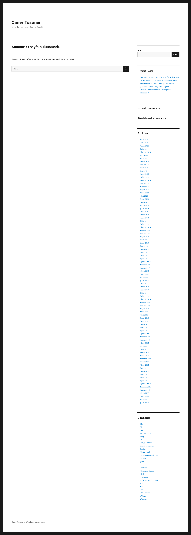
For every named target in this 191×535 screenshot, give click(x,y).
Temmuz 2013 (145, 387)
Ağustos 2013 (145, 384)
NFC (142, 474)
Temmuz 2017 (145, 265)
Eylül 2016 (144, 296)
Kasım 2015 (144, 327)
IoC (141, 464)
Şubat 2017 (144, 280)
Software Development (149, 480)
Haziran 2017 (145, 268)
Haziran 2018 (145, 233)
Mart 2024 (144, 168)
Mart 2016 (144, 315)
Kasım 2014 (144, 355)
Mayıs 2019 (144, 205)
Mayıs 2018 (144, 236)
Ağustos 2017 (145, 261)
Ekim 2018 (144, 221)
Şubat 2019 (144, 208)
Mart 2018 (144, 240)
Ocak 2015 (144, 349)
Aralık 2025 (144, 146)
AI (141, 427)
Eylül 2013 (144, 380)
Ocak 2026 (144, 143)
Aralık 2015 (144, 324)
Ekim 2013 (144, 377)
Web (142, 490)
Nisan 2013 (144, 396)
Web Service (145, 493)
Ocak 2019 (144, 211)
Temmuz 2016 (145, 302)
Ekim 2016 (144, 293)
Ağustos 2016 (145, 299)
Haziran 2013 (145, 390)
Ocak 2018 (144, 246)
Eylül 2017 (144, 258)
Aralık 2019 (144, 202)
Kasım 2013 (144, 374)
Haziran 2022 (145, 183)
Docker (143, 449)
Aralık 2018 (144, 215)
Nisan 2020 (144, 193)
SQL (142, 483)
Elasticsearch (145, 452)
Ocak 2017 (144, 283)
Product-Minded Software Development (155, 90)
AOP (142, 430)
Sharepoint (144, 477)
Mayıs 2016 (144, 308)
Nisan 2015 (144, 343)
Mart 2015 (144, 346)
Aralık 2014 (144, 352)
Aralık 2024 (144, 161)
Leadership (144, 468)
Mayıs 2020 (144, 190)
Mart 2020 (144, 196)
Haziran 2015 (145, 340)
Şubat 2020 (144, 199)
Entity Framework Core (149, 455)
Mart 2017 (144, 277)
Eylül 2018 (144, 224)
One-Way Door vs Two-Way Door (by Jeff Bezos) (159, 77)
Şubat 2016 (144, 318)
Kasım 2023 (144, 174)
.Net (141, 424)
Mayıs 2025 (144, 155)
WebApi (143, 496)
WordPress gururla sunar (35, 522)
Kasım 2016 (144, 290)
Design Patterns (146, 443)
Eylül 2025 (144, 149)
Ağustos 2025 (145, 152)
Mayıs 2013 (144, 393)
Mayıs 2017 (144, 271)
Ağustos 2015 (145, 333)
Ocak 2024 (144, 171)
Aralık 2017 (144, 249)
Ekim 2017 (144, 255)
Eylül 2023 (144, 177)
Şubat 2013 (144, 402)
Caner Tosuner (26, 22)
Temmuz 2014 (145, 359)
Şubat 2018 (144, 243)
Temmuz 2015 (145, 337)
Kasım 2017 (144, 252)
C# (141, 439)
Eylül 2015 (144, 330)
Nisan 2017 (144, 274)
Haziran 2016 (145, 305)
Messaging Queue (147, 471)
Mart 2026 (144, 139)
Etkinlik (143, 458)
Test (141, 486)
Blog (142, 436)
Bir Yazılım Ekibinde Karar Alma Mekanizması (158, 80)
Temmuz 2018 (145, 230)
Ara (139, 50)
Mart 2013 (144, 399)
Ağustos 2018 (145, 227)
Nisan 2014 (144, 365)
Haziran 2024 (145, 164)
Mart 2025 (144, 158)
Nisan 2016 (144, 312)
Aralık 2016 (144, 287)
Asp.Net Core (145, 433)
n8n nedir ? (144, 93)
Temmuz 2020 (145, 186)
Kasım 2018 (144, 218)
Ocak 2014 (144, 368)
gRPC (142, 461)
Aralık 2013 (144, 371)
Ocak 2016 (144, 321)
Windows (143, 499)
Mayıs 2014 (144, 362)
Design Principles (147, 446)
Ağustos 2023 (145, 180)
